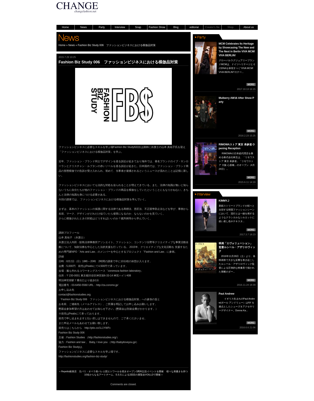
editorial (194, 27)
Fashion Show (157, 27)
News (83, 27)
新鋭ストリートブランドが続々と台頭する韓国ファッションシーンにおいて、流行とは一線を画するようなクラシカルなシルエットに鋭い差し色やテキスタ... (236, 213)
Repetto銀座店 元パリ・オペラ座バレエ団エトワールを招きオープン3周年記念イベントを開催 (112, 371)
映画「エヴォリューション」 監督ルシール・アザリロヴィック (237, 247)
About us (248, 27)
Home (65, 27)
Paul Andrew (226, 293)
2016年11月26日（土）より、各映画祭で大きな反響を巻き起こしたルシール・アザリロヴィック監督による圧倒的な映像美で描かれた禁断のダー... (237, 264)
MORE (251, 84)
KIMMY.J (224, 200)
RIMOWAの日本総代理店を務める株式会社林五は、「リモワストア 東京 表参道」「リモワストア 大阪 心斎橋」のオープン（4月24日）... (237, 161)
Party (102, 27)
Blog (176, 27)
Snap (138, 27)
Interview (120, 27)
